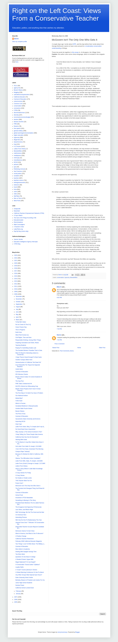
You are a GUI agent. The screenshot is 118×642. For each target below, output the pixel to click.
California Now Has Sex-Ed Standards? (27, 437)
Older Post (102, 347)
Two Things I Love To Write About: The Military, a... (30, 544)
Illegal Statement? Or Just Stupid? (25, 562)
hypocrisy (67, 277)
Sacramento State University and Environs (27, 419)
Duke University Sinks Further (24, 577)
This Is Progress (20, 330)
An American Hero (20, 515)
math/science (18, 153)
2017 (16, 271)
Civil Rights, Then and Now (23, 337)
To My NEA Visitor (20, 322)
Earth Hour (18, 332)
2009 (16, 291)
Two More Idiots (20, 554)
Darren (59, 335)
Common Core (18, 103)
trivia (15, 189)
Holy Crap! (18, 424)
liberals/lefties (73, 277)
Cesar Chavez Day (21, 327)
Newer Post (55, 347)
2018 (16, 268)
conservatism (60, 277)
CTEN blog (17, 244)
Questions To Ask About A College (25, 557)
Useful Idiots (19, 369)
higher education (19, 135)
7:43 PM (59, 340)
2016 (16, 273)
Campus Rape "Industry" (22, 451)
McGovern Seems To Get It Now (24, 531)
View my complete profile (19, 41)
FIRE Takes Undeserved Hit (23, 383)
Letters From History (20, 149)
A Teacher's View (19, 227)
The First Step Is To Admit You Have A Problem (29, 393)
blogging (16, 92)
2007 (16, 597)
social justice (17, 173)
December (19, 296)
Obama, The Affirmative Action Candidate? (27, 458)
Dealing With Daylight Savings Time (25, 551)
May (17, 314)
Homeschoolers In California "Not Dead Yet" (28, 362)
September (19, 304)
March (18, 319)
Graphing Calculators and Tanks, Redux (27, 342)
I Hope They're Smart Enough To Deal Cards (28, 357)
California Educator (19, 97)
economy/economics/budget (22, 117)
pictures (16, 164)
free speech (17, 128)
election (16, 119)
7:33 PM (59, 329)
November (19, 299)
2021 (16, 260)
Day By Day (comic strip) (21, 231)
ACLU (15, 85)
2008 (16, 294)
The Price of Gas (20, 413)
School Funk (19, 495)
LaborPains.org (18, 229)
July (17, 309)
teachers (16, 178)
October (18, 301)
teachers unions (18, 180)
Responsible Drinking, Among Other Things (28, 340)
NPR (74, 44)
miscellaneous (18, 160)
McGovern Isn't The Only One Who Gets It (27, 485)
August (18, 307)
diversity (16, 115)
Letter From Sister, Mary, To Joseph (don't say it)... (30, 426)
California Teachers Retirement (24, 538)
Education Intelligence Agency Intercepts (26, 241)
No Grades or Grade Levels (23, 478)
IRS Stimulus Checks (21, 374)
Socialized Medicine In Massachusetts (26, 406)
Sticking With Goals (21, 439)
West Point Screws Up (22, 335)
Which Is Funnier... (20, 403)
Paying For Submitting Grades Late (25, 348)
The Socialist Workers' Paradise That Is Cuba (28, 350)
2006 (16, 599)
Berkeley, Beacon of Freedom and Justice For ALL (30, 580)
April (17, 317)
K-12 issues (17, 146)
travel (15, 187)
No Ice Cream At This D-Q (23, 324)
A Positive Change (20, 536)
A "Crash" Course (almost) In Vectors (26, 570)
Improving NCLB (20, 421)
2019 (16, 265)
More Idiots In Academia (22, 549)
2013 (16, 281)
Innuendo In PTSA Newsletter (24, 497)
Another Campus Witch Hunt (23, 359)
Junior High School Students (23, 582)
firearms (16, 126)
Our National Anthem (21, 395)
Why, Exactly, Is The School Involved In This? (28, 432)
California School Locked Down (24, 588)
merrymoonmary (62, 632)
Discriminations (18, 222)
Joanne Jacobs (18, 239)
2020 (16, 263)
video (15, 194)
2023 (16, 255)
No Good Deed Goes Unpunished (25, 429)
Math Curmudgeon (19, 224)
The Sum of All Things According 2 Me (25, 218)
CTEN (16, 110)
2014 (16, 278)
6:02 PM (59, 297)
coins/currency (18, 101)
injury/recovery (18, 142)
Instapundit (17, 209)
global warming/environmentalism (23, 133)
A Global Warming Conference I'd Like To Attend (29, 572)
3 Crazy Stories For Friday (23, 473)
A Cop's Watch (18, 215)
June (17, 312)
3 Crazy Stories (19, 475)
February (18, 591)
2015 (16, 276)
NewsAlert (17, 211)
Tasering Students (20, 345)
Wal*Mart (16, 196)
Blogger (77, 632)
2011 (16, 286)
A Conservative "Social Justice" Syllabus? (27, 564)
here (17, 62)
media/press (17, 155)
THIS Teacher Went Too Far (23, 480)
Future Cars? (19, 483)
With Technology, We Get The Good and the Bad (29, 512)
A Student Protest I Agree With (24, 559)
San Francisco (18, 171)
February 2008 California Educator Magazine (28, 541)
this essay (75, 52)
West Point (17, 200)
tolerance (16, 185)
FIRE (15, 124)
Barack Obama (18, 90)
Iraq (15, 144)
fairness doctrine (19, 121)
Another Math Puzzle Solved (23, 408)
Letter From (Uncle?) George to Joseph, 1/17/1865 (30, 463)
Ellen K (59, 287)
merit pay (16, 158)
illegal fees (17, 139)
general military (18, 131)
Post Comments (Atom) (67, 351)
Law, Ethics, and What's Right (24, 509)
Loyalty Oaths (19, 567)
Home (79, 347)
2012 (16, 284)
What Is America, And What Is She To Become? (29, 533)
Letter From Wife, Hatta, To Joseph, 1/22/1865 (29, 461)
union (15, 191)
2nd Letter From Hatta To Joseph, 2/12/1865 (28, 446)
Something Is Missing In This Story (25, 500)
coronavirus (17, 108)
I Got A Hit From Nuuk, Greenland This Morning (29, 449)
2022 (16, 258)
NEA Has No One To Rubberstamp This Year (28, 520)
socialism (16, 176)
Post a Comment (59, 344)
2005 (16, 602)
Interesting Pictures (21, 517)
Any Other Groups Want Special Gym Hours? (28, 575)
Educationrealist (18, 220)
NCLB (15, 162)
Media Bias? (19, 398)
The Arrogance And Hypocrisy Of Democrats (28, 507)
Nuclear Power (19, 585)
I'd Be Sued (18, 401)
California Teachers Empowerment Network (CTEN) (29, 213)
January (18, 593)
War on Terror (18, 198)
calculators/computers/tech (22, 94)
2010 (16, 289)
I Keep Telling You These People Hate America (29, 434)
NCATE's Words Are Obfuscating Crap (26, 386)
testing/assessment (19, 182)
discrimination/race (19, 112)
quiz (15, 167)
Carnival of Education (20, 99)
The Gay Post (19, 381)
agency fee (17, 88)
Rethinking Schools (19, 169)
